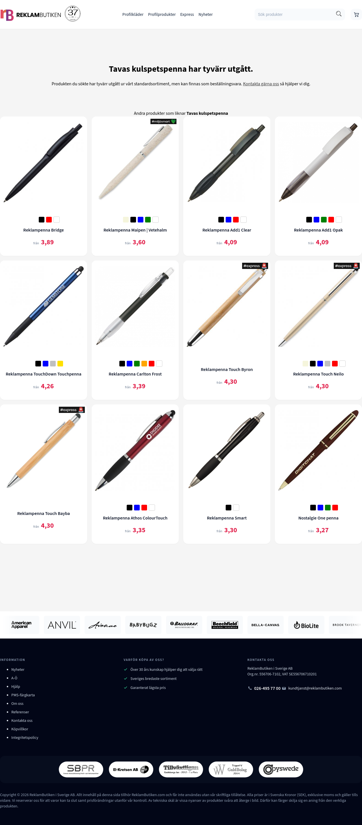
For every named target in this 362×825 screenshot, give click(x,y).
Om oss (17, 704)
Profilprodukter (162, 15)
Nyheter (206, 15)
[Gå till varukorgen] (356, 14)
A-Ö (14, 678)
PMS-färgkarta (23, 695)
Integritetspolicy (24, 738)
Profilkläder (133, 15)
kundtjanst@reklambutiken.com (312, 688)
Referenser (20, 712)
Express (187, 15)
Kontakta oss (22, 721)
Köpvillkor (19, 729)
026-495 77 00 (264, 688)
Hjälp (15, 687)
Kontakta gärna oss (261, 84)
